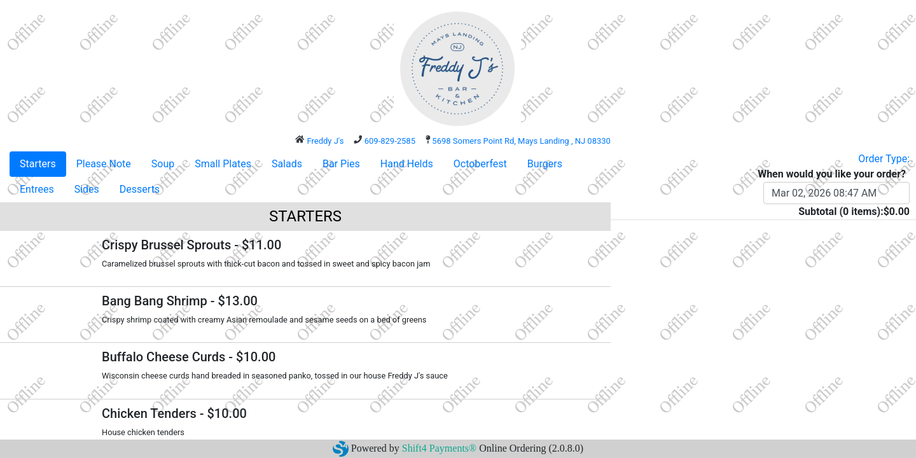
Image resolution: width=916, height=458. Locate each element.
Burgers (544, 164)
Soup (162, 164)
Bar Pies (341, 164)
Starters (38, 164)
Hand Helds (406, 164)
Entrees (37, 189)
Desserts (140, 189)
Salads (287, 164)
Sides (86, 189)
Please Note (103, 164)
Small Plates (223, 164)
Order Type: (884, 159)
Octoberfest (480, 164)
